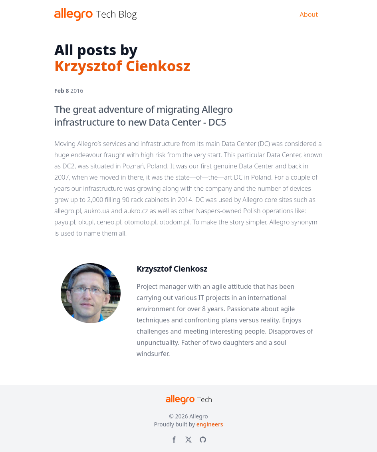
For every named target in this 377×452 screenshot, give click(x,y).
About (309, 14)
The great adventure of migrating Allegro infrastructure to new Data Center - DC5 (143, 115)
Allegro (198, 416)
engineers (209, 424)
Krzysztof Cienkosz (172, 268)
